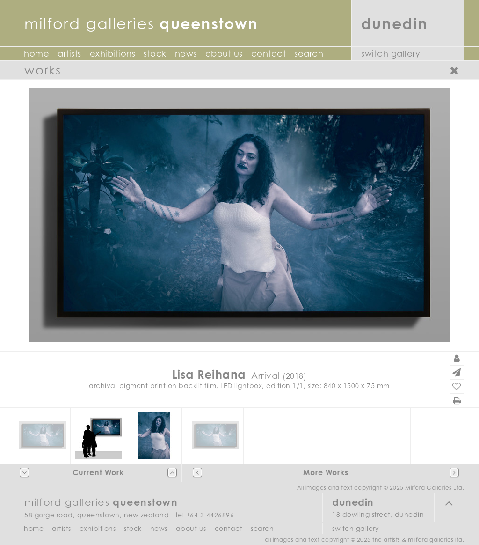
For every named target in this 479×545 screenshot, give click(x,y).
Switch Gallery (390, 54)
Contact (268, 54)
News (186, 54)
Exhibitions (113, 54)
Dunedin (394, 23)
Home (36, 54)
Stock (155, 54)
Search (308, 54)
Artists (69, 54)
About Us (224, 54)
